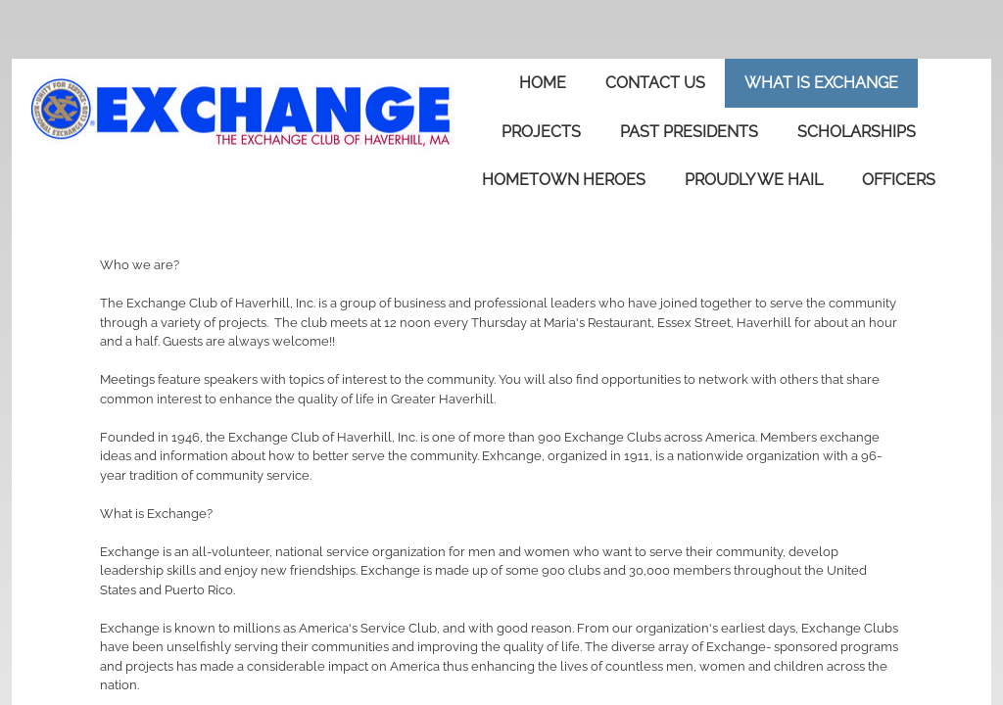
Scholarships (856, 131)
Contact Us (655, 82)
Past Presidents (689, 131)
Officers (898, 179)
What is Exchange (821, 82)
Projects (541, 131)
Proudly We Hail (754, 179)
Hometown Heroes (563, 179)
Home (542, 82)
